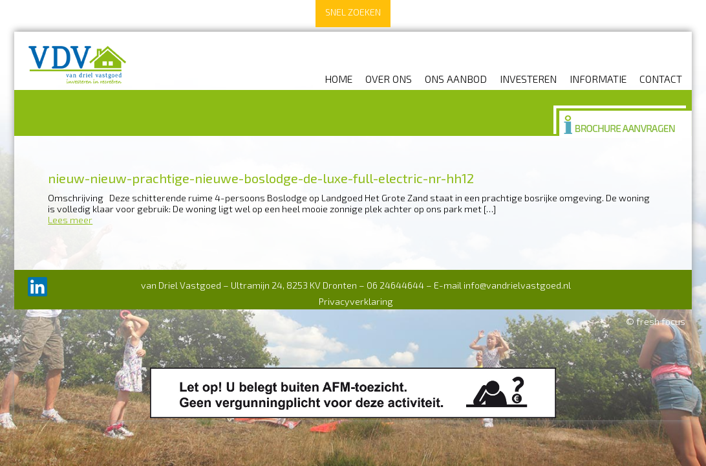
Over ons (388, 78)
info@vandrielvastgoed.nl (517, 285)
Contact (660, 78)
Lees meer (70, 219)
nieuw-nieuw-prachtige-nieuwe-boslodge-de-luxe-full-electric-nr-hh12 (261, 178)
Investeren (528, 78)
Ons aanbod (456, 78)
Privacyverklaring (356, 301)
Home (338, 78)
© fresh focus (655, 321)
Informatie (598, 78)
